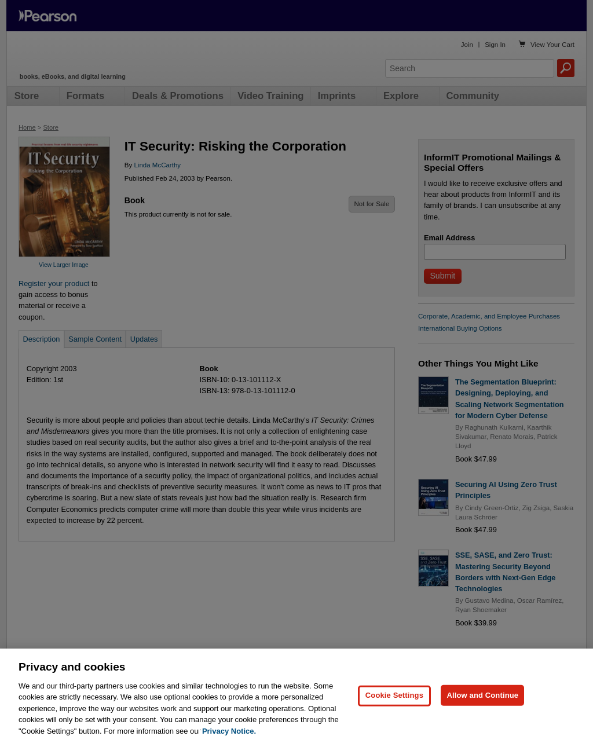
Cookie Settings (394, 704)
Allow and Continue (482, 704)
